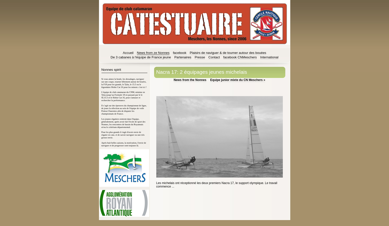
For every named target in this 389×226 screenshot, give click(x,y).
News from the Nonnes (190, 80)
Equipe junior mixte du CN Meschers (237, 80)
